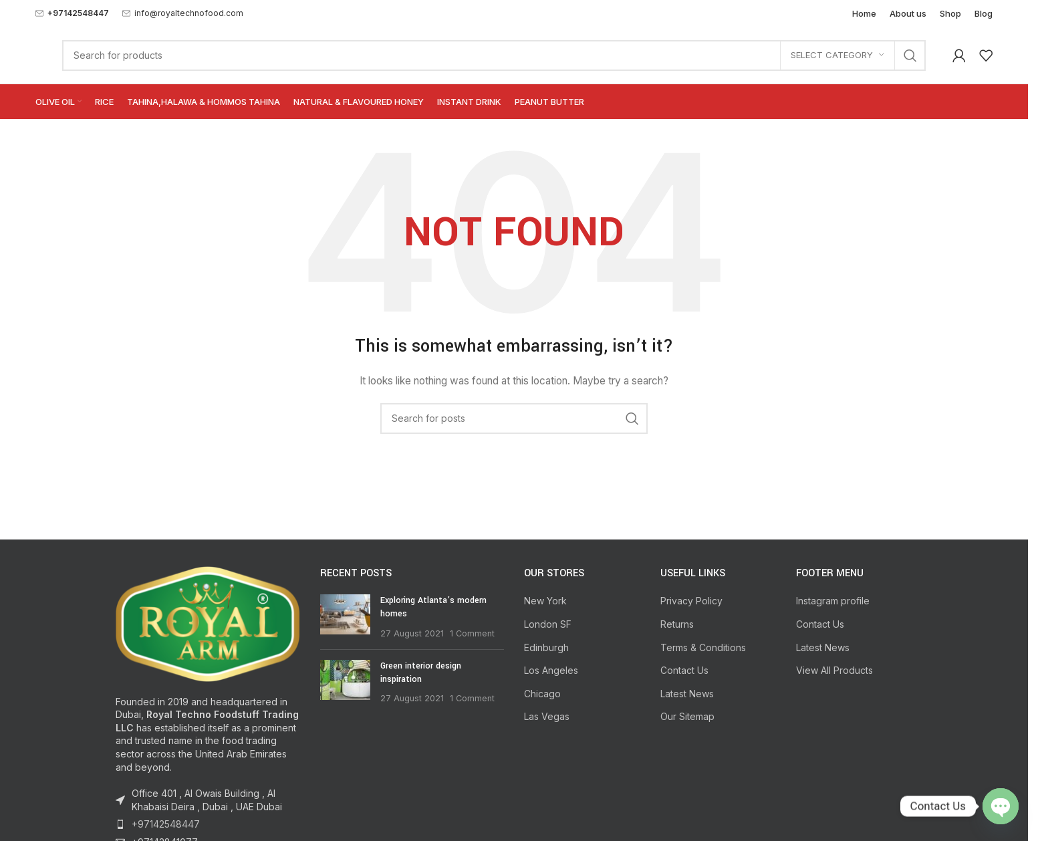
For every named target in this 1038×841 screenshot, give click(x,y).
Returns (677, 624)
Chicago (542, 693)
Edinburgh (546, 647)
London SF (547, 624)
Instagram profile (833, 600)
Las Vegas (546, 716)
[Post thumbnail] (345, 616)
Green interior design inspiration (420, 672)
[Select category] (837, 55)
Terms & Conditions (703, 647)
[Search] (493, 55)
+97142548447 (166, 824)
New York (545, 600)
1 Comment (472, 633)
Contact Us (684, 670)
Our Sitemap (687, 716)
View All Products (834, 670)
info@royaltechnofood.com (188, 13)
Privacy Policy (691, 600)
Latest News (687, 693)
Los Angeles (551, 670)
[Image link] (208, 622)
